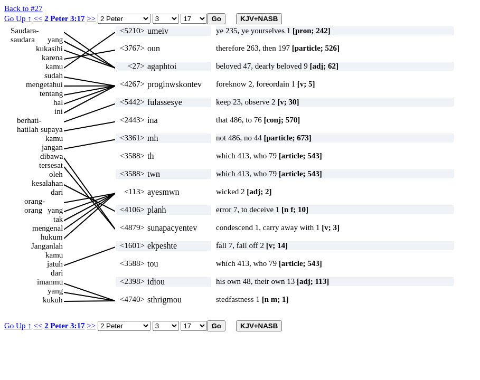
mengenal (47, 228)
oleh (56, 174)
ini (58, 111)
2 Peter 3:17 (64, 18)
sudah (53, 75)
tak (58, 219)
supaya (52, 129)
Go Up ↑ (18, 18)
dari (57, 192)
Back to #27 (23, 8)
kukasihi (49, 48)
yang (55, 39)
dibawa (51, 156)
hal (58, 102)
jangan (52, 147)
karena (52, 57)
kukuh (53, 300)
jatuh (55, 264)
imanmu (50, 282)
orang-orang (34, 201)
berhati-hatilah (29, 120)
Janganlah (47, 246)
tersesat (51, 165)
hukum (52, 237)
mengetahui (44, 84)
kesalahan (47, 183)
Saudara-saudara (25, 30)
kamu (54, 66)
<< (37, 18)
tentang (51, 93)
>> (91, 18)
